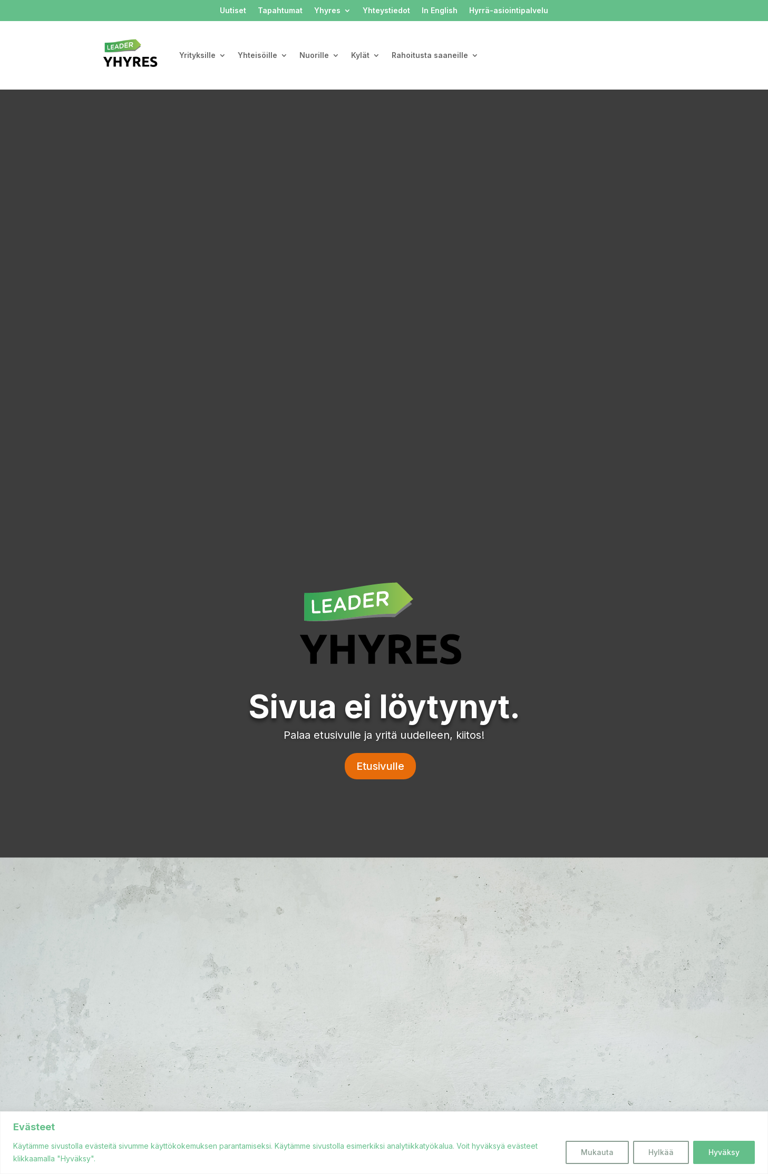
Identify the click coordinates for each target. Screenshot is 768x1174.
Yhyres (327, 11)
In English (440, 11)
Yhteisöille (257, 55)
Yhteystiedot (386, 11)
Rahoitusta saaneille (430, 55)
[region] (384, 1142)
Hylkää (661, 1152)
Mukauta (597, 1152)
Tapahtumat (280, 11)
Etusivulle (380, 766)
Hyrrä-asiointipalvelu (508, 11)
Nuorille (314, 55)
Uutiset (233, 11)
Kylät (360, 55)
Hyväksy (724, 1152)
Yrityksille (197, 55)
